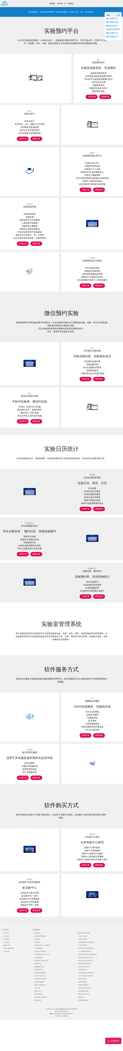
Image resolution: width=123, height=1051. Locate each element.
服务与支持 (7, 977)
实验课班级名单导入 (92, 156)
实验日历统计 (61, 454)
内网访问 (37, 970)
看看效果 (105, 97)
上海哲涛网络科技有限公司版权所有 (65, 1040)
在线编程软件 (38, 989)
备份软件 (37, 1019)
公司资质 (6, 974)
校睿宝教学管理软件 (40, 1028)
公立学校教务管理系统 (85, 1007)
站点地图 (6, 983)
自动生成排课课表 (92, 482)
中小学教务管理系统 (84, 983)
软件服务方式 (61, 674)
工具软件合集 (82, 967)
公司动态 (6, 967)
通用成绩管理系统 (84, 964)
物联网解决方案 (39, 998)
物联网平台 (37, 995)
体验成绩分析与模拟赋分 (86, 974)
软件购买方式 (61, 836)
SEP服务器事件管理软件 (86, 1004)
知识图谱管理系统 (40, 967)
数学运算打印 (82, 1010)
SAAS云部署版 (92, 706)
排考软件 (37, 974)
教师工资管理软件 (40, 1016)
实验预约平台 (61, 31)
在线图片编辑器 (39, 1013)
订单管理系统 (82, 977)
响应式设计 (29, 114)
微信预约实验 (61, 318)
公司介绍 (6, 964)
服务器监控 (37, 1031)
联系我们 (6, 970)
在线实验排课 (29, 207)
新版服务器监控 (83, 1031)
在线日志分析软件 (84, 998)
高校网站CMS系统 (40, 1010)
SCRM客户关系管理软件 (86, 980)
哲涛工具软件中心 (40, 1007)
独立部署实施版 (29, 770)
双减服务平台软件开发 (41, 992)
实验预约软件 (98, 62)
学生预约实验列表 (92, 355)
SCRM (60, 4)
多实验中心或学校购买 (29, 913)
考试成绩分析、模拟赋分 (42, 977)
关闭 (118, 15)
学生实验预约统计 (29, 531)
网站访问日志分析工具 (85, 992)
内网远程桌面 (82, 970)
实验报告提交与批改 (92, 263)
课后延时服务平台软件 (85, 989)
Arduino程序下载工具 (42, 986)
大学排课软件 (38, 980)
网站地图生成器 (83, 1022)
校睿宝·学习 (38, 1022)
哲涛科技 (37, 964)
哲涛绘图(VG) (38, 1025)
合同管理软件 (82, 1001)
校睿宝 (71, 4)
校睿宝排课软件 (83, 1016)
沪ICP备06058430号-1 (61, 1043)
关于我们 (5, 961)
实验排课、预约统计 (92, 576)
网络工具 (81, 1028)
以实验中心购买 (92, 868)
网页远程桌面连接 (40, 1004)
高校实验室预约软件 (84, 995)
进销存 (52, 4)
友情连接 (36, 961)
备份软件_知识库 (83, 1025)
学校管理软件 (82, 1013)
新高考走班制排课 (40, 983)
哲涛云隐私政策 (8, 980)
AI (65, 4)
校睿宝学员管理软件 (84, 1019)
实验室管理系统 (61, 629)
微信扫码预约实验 (29, 401)
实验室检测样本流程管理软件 (87, 986)
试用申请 (92, 97)
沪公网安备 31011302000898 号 (61, 1045)
